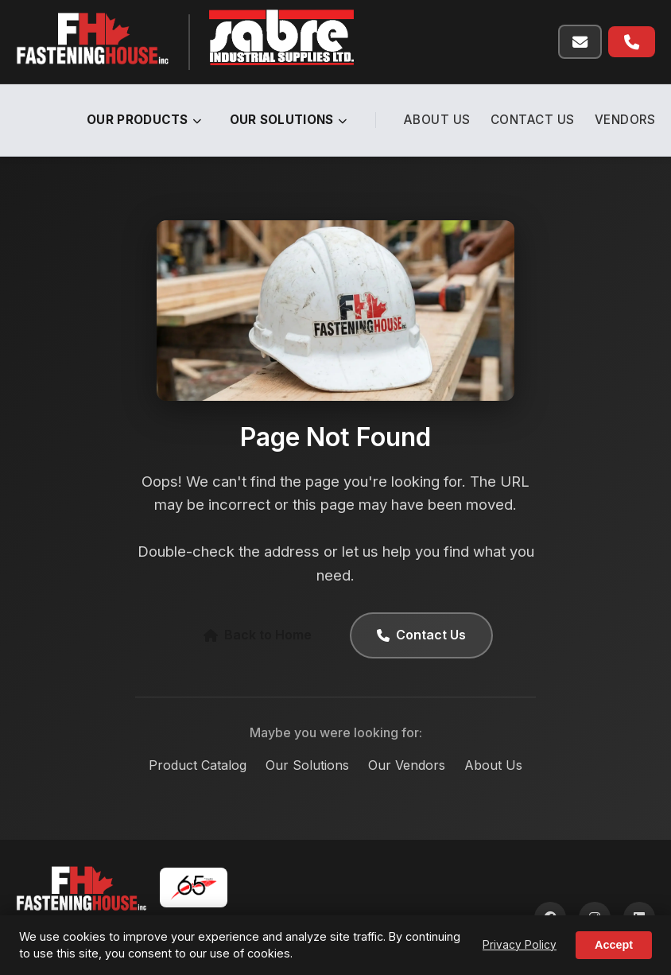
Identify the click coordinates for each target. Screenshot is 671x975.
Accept (614, 944)
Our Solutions (288, 119)
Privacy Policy (520, 944)
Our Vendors (406, 765)
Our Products (144, 119)
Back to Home (258, 635)
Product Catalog (197, 765)
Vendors (625, 119)
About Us (437, 119)
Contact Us (533, 119)
